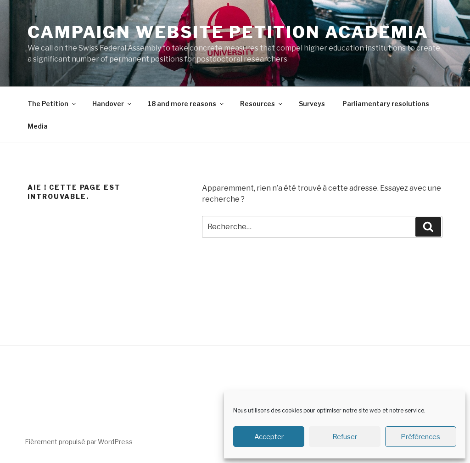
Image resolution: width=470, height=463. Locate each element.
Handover (112, 103)
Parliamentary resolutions (385, 103)
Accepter (269, 437)
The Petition (52, 103)
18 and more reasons (186, 103)
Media (38, 126)
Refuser (344, 437)
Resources (262, 103)
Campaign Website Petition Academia (228, 32)
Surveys (312, 103)
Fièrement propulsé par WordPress (79, 442)
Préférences (420, 437)
